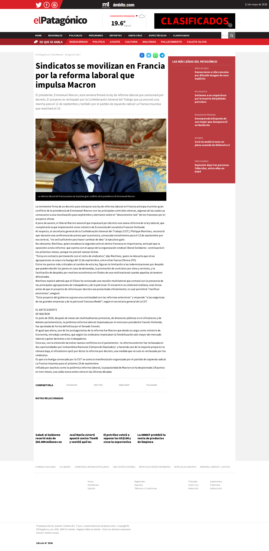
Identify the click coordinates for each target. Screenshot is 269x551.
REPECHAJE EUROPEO (185, 466)
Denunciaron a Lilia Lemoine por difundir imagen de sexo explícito (212, 75)
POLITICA (99, 41)
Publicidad (215, 485)
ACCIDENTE (65, 466)
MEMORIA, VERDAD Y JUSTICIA (215, 466)
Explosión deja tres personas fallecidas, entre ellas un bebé (212, 168)
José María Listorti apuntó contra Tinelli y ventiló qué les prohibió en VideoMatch (83, 442)
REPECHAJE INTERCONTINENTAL (155, 466)
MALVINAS (149, 41)
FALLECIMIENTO (171, 41)
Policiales (75, 35)
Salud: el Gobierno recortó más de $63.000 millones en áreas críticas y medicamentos (48, 442)
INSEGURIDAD (78, 41)
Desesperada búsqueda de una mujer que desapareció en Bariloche (211, 122)
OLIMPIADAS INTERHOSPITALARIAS (92, 466)
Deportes (116, 35)
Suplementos (216, 481)
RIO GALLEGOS (201, 91)
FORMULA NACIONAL (45, 466)
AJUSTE (115, 41)
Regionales (55, 35)
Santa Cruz (135, 35)
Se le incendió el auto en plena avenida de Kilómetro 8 (212, 143)
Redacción (193, 488)
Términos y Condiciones (145, 488)
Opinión (91, 488)
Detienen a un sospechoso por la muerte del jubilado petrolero (210, 98)
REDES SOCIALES (202, 68)
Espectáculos (158, 35)
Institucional (216, 488)
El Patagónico (42, 54)
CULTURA (131, 41)
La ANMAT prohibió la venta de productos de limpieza (151, 438)
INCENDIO (199, 138)
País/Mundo (96, 35)
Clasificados (181, 35)
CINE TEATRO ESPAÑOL (124, 466)
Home (38, 35)
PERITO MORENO (202, 161)
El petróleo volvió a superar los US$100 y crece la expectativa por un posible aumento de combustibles (117, 443)
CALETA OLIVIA (197, 41)
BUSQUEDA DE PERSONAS (205, 115)
